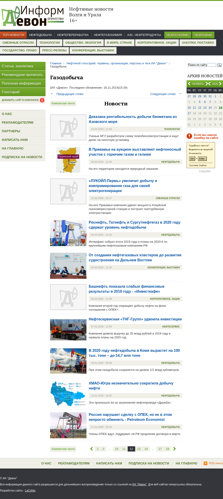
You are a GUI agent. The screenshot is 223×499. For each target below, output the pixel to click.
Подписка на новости (22, 157)
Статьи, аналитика (17, 66)
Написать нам (15, 140)
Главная (55, 63)
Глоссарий (11, 92)
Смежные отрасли (18, 42)
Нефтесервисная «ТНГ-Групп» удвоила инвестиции (135, 319)
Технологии (49, 42)
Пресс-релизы (54, 50)
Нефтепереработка (73, 35)
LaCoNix (30, 490)
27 (189, 96)
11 (194, 107)
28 (194, 96)
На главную (12, 148)
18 (167, 449)
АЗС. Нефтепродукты (144, 35)
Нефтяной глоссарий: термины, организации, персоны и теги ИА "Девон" (116, 63)
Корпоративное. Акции (157, 42)
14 (210, 107)
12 (199, 107)
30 (204, 96)
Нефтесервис (178, 35)
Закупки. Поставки (198, 42)
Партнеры (11, 131)
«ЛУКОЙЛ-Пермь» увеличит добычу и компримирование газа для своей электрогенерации (123, 186)
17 (189, 113)
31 (210, 96)
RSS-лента (213, 463)
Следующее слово (166, 94)
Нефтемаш (203, 35)
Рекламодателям (17, 122)
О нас (7, 114)
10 (189, 107)
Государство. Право (20, 50)
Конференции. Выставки (93, 50)
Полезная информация (21, 83)
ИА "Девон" (139, 484)
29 (199, 96)
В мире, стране (119, 42)
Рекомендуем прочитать (22, 75)
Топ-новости (13, 35)
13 (204, 107)
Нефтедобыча (40, 35)
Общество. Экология (83, 42)
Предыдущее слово (67, 94)
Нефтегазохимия (108, 35)
